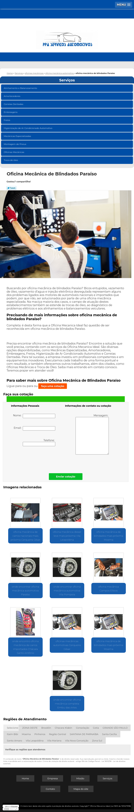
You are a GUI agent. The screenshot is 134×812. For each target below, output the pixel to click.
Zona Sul (97, 740)
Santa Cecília (109, 734)
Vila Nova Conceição (76, 740)
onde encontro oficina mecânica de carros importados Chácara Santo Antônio (25, 647)
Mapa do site (81, 788)
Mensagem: (92, 434)
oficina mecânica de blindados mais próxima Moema (108, 535)
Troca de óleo (11, 160)
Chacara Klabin (63, 727)
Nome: (34, 416)
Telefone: (39, 442)
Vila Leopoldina (35, 740)
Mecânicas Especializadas (18, 136)
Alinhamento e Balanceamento (21, 88)
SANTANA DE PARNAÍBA (84, 734)
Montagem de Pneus (15, 144)
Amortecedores (12, 96)
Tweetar (11, 188)
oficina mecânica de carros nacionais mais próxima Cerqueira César (25, 535)
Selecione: (12, 727)
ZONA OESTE (29, 727)
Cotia (96, 727)
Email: (34, 428)
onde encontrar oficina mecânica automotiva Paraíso (25, 590)
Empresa (52, 778)
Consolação (82, 727)
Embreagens (11, 112)
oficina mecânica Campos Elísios (108, 588)
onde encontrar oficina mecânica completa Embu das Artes (67, 703)
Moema (26, 734)
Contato (50, 788)
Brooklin (46, 727)
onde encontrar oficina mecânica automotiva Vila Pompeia (67, 590)
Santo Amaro (14, 740)
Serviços (67, 80)
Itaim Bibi (12, 734)
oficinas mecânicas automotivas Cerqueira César (67, 645)
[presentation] (34, 459)
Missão (80, 778)
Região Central (57, 734)
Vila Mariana (54, 740)
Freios (7, 120)
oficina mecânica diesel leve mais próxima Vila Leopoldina (67, 535)
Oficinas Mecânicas (14, 152)
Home (25, 778)
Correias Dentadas (14, 104)
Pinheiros (39, 734)
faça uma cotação (52, 386)
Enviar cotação (65, 476)
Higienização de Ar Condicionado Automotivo (28, 128)
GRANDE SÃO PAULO (115, 727)
